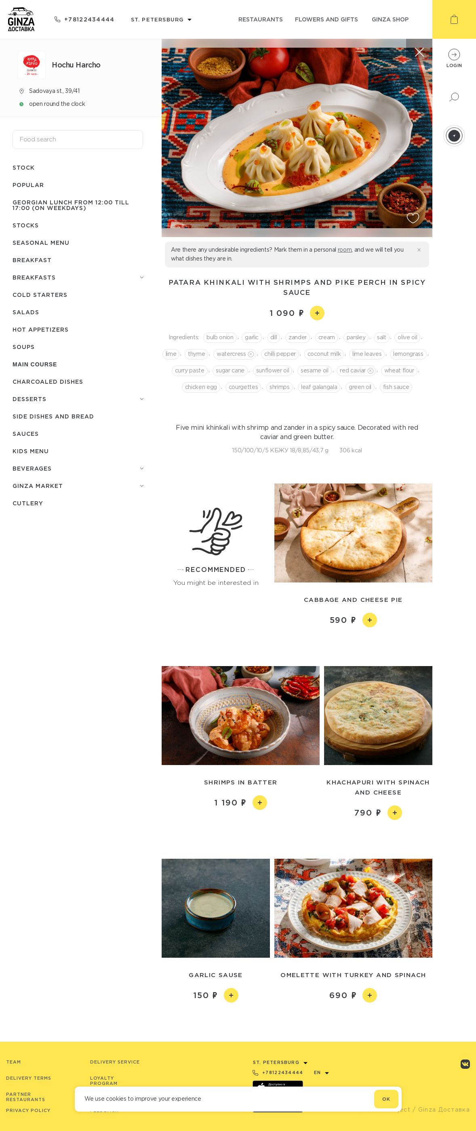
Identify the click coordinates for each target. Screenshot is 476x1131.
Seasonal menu (41, 243)
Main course (35, 364)
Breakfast (32, 260)
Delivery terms (28, 1078)
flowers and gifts (326, 19)
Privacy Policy (28, 1110)
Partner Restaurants (25, 1097)
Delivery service (115, 1062)
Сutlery (28, 503)
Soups (24, 347)
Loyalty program (104, 1081)
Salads (26, 312)
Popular (28, 185)
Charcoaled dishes (48, 381)
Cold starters (40, 295)
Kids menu (31, 451)
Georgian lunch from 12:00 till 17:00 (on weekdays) (71, 205)
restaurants (260, 19)
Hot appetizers (41, 329)
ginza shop (390, 19)
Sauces (26, 434)
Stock (24, 167)
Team (13, 1062)
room (345, 249)
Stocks (26, 225)
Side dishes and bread (53, 416)
